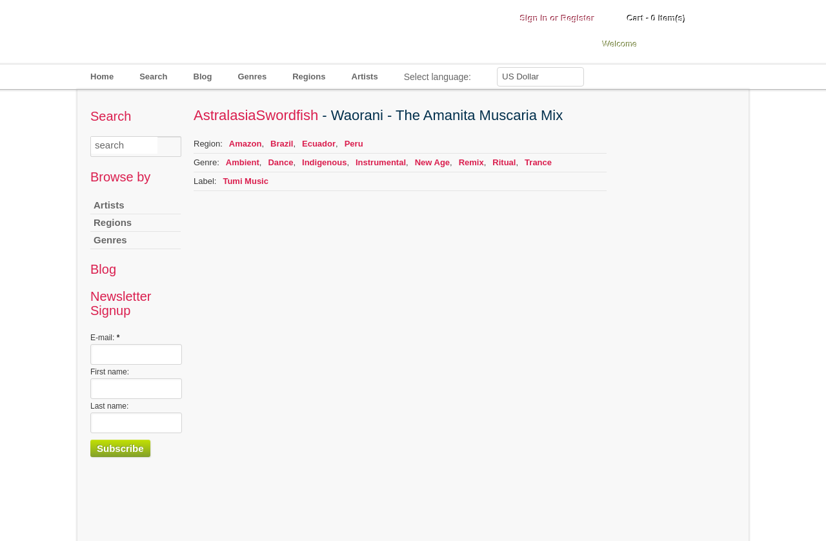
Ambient (242, 162)
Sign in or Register (557, 18)
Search (153, 76)
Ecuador (319, 143)
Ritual (504, 162)
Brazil (281, 143)
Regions (308, 76)
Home (102, 76)
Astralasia (225, 115)
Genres (252, 76)
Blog (203, 76)
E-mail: (104, 337)
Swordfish (287, 115)
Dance (280, 162)
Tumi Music (245, 181)
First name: (109, 371)
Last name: (109, 406)
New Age (432, 162)
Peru (354, 143)
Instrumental (381, 162)
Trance (538, 162)
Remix (471, 162)
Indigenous (324, 162)
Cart (656, 18)
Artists (365, 76)
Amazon (245, 143)
